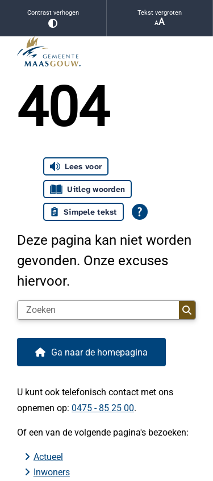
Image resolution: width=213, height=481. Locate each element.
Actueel (48, 456)
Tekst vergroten (160, 18)
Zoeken (186, 310)
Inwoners (52, 472)
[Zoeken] (98, 310)
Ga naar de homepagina (99, 352)
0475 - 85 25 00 (103, 408)
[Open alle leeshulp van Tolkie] (140, 212)
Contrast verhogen (53, 18)
